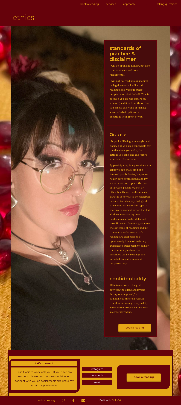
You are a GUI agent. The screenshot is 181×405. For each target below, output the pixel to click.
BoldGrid (117, 400)
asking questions (167, 4)
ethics (145, 4)
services (111, 4)
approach (129, 4)
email (97, 382)
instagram (97, 369)
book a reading (89, 4)
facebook (97, 375)
